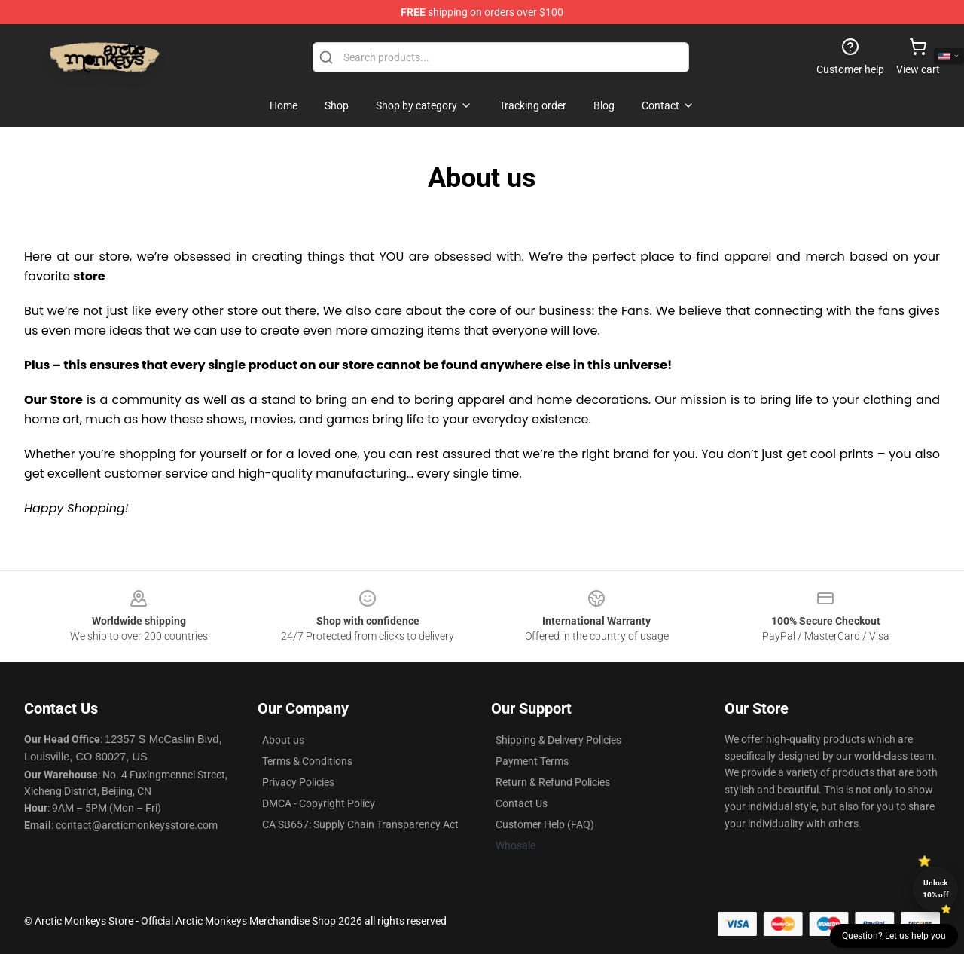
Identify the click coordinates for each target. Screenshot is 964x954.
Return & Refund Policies (553, 782)
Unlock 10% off (936, 889)
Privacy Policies (298, 782)
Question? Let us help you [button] (894, 936)
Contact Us (522, 803)
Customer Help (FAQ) (545, 824)
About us (283, 740)
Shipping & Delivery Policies (558, 740)
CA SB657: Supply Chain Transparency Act (360, 824)
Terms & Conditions (307, 761)
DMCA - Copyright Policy (318, 803)
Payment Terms (532, 761)
